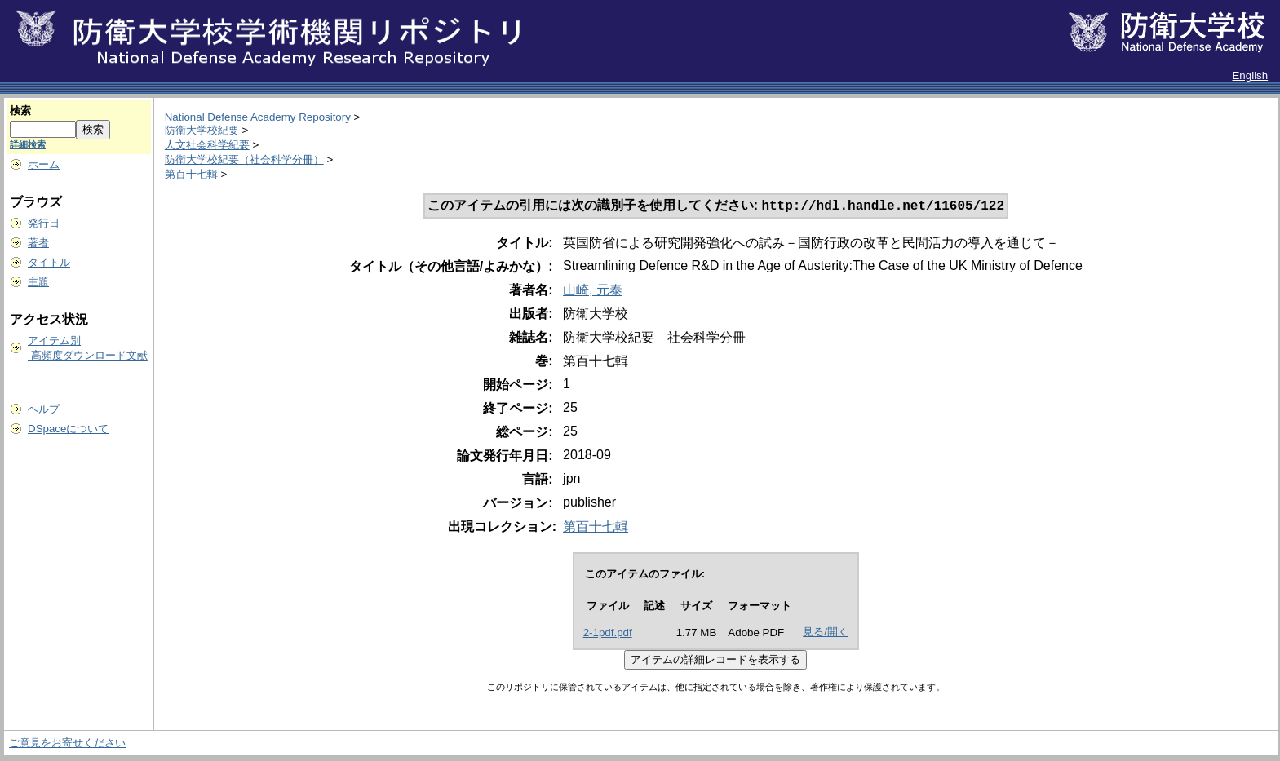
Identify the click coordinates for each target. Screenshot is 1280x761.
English (1250, 75)
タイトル (49, 262)
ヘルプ (44, 409)
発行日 (44, 223)
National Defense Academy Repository (258, 117)
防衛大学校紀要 (202, 130)
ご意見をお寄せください (67, 744)
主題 (38, 282)
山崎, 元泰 (592, 292)
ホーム (44, 164)
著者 (38, 243)
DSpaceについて (68, 429)
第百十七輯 (191, 174)
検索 (20, 110)
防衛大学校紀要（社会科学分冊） (244, 159)
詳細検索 (28, 144)
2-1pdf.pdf (607, 634)
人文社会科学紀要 (207, 145)
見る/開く (825, 633)
